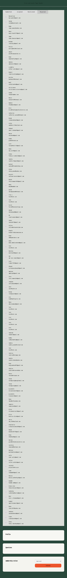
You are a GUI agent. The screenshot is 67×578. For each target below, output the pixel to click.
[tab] (8, 12)
